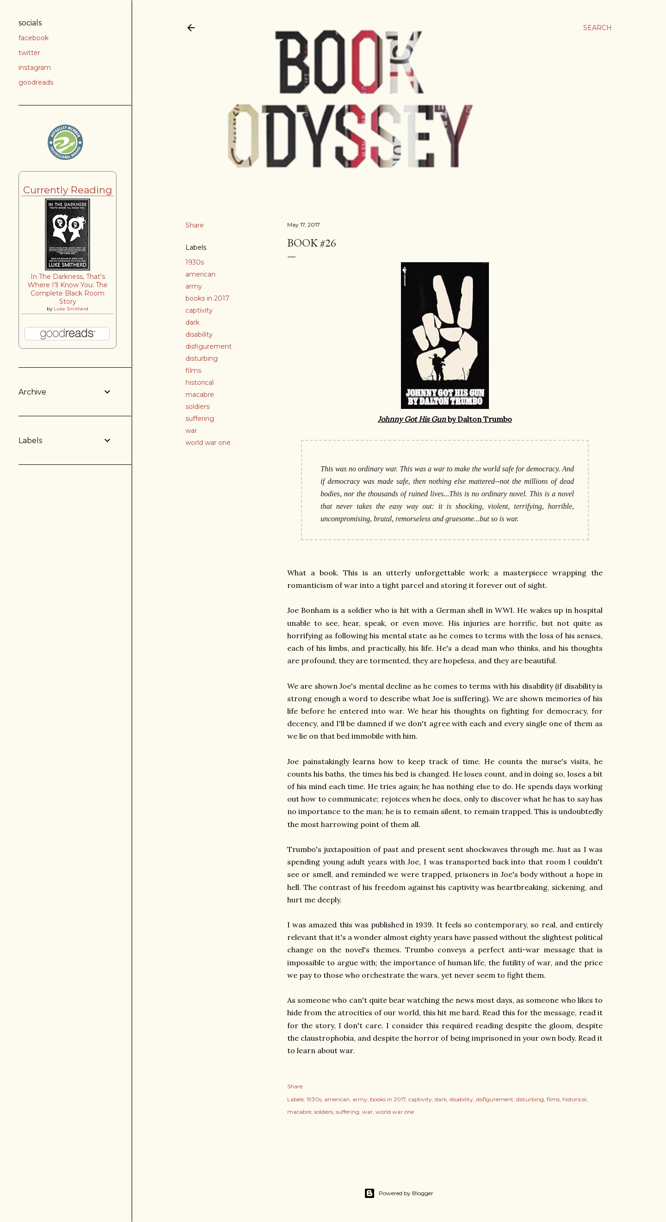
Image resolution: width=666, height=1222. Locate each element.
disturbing (201, 358)
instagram (34, 67)
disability (199, 334)
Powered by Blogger (398, 1193)
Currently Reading (67, 190)
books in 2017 (207, 298)
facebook (33, 38)
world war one (208, 442)
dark (192, 322)
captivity (199, 310)
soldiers (197, 406)
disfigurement (208, 346)
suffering (199, 418)
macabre (199, 394)
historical (199, 382)
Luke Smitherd (71, 309)
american (200, 274)
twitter (29, 53)
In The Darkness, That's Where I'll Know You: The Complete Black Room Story (68, 289)
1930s (194, 262)
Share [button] (194, 225)
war (191, 430)
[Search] (597, 28)
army (193, 286)
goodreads (35, 82)
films (193, 370)
